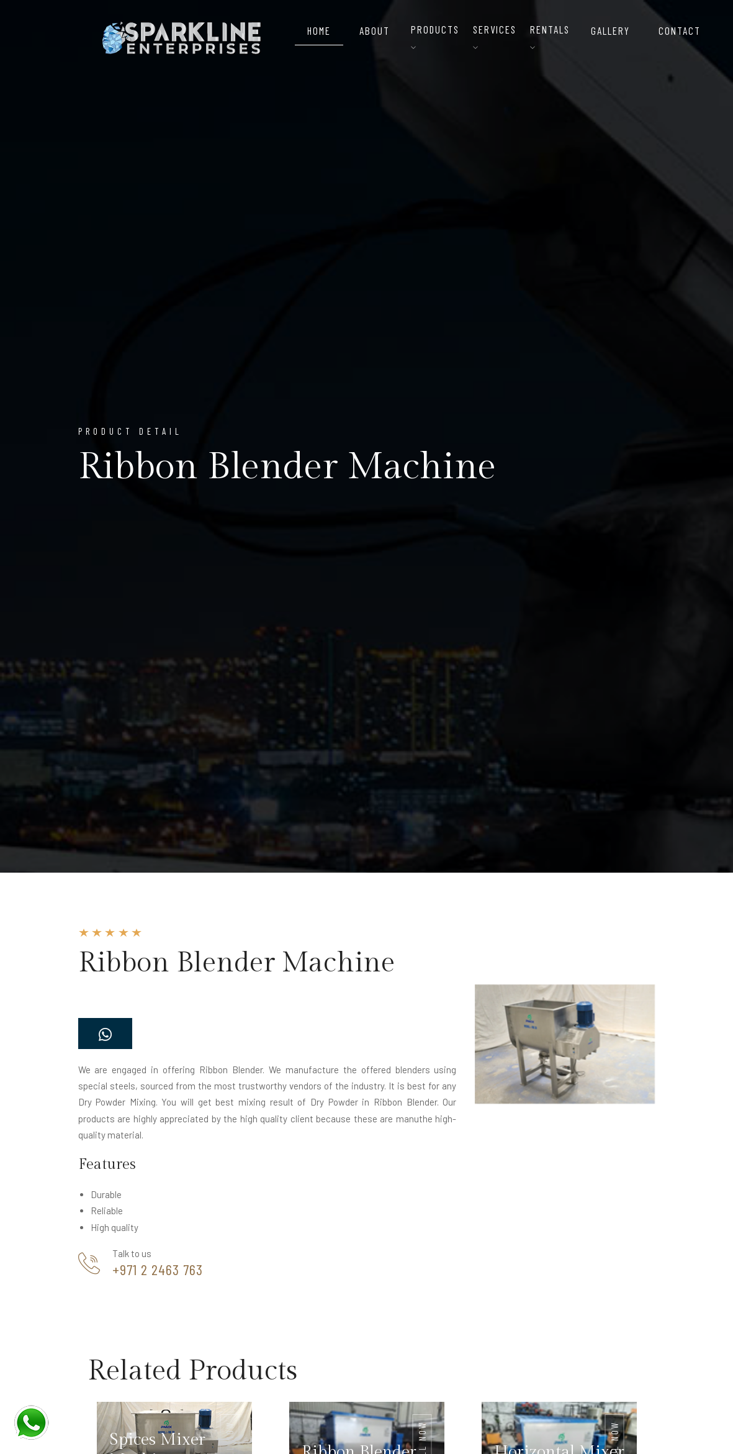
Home (319, 30)
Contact (680, 30)
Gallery (610, 30)
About (374, 30)
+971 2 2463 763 (157, 1269)
